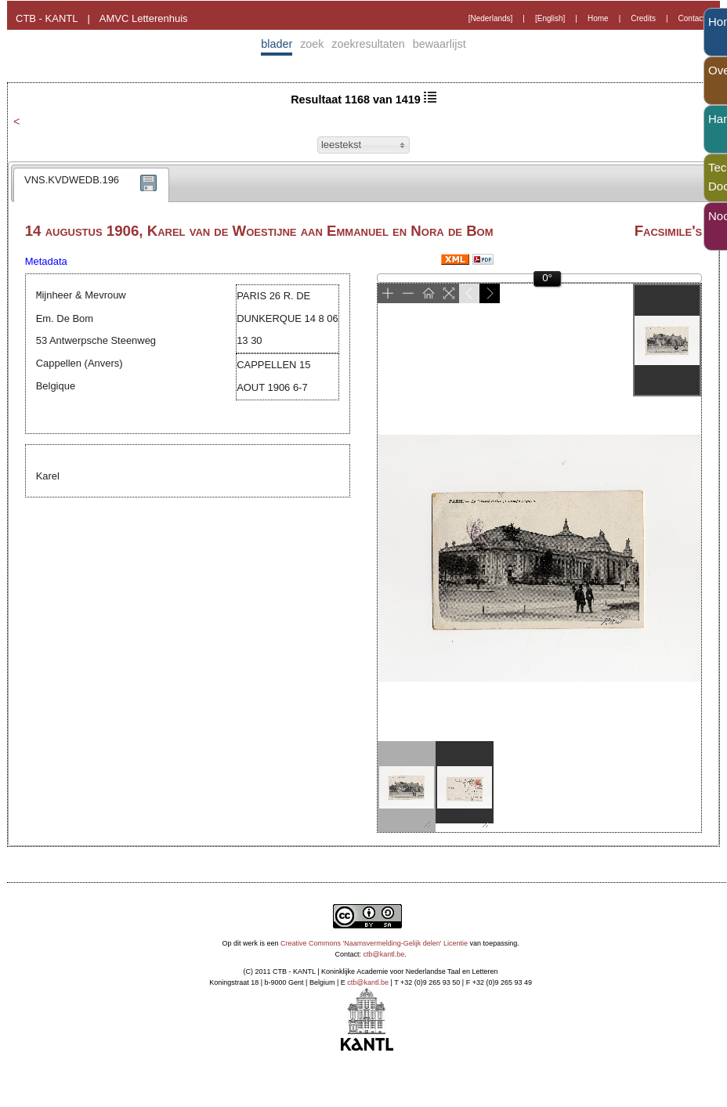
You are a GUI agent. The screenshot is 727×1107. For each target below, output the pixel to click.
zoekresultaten (368, 44)
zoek (312, 44)
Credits (643, 18)
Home (598, 18)
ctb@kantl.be (384, 954)
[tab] (91, 185)
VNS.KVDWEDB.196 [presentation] (71, 180)
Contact (691, 18)
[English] (550, 18)
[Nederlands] (490, 18)
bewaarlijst (439, 44)
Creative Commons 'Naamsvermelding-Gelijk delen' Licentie (374, 943)
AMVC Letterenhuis (143, 18)
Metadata (46, 261)
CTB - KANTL (47, 18)
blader (276, 44)
